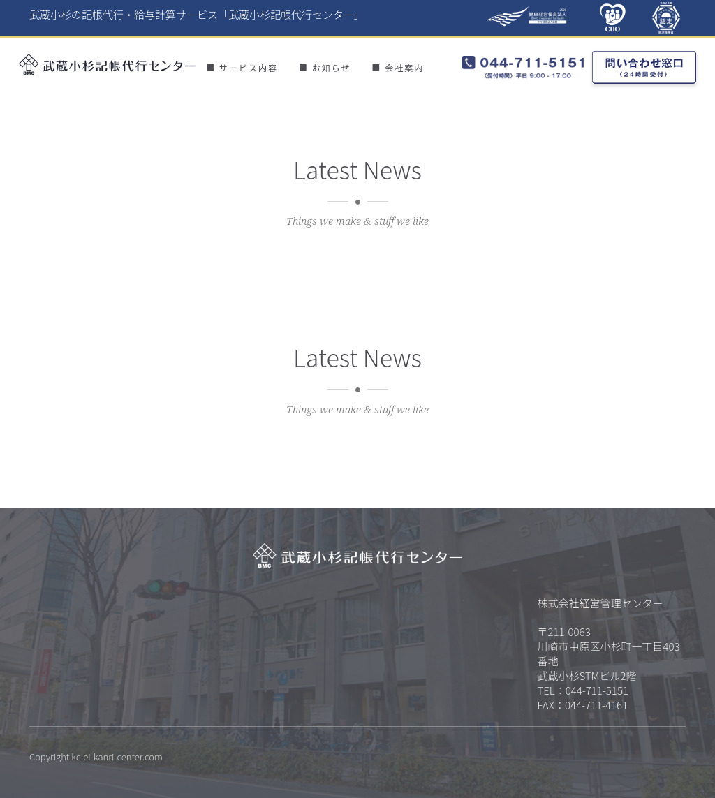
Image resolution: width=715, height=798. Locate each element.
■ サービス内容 (242, 67)
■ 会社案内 (397, 67)
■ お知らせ (325, 67)
